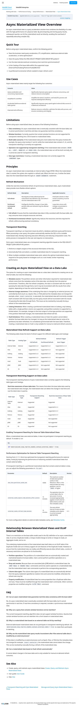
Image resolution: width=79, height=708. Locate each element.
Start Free (73, 2)
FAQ (13, 677)
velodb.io (55, 2)
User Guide (20, 674)
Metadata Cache (58, 520)
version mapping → (66, 18)
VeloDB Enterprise (22, 7)
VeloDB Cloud (7, 7)
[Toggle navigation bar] (3, 3)
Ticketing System (63, 2)
